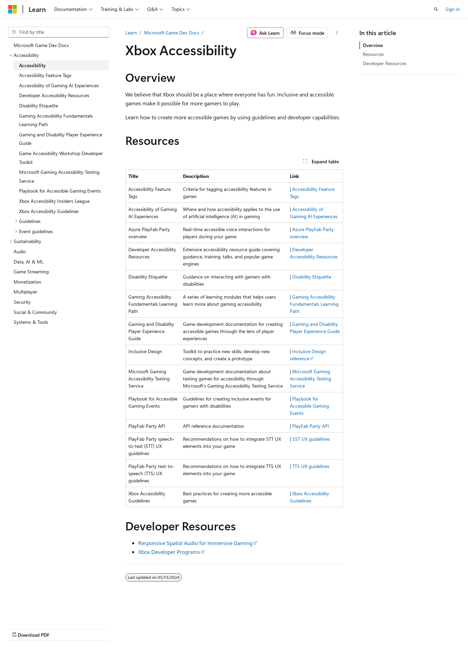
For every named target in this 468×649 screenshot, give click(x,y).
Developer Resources (384, 63)
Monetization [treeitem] (27, 281)
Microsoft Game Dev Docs (171, 32)
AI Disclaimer (21, 628)
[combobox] (58, 32)
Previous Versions (62, 628)
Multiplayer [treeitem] (25, 291)
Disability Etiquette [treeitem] (38, 105)
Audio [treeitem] (20, 251)
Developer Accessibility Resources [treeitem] (54, 95)
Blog (92, 628)
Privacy (148, 628)
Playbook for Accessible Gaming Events (309, 405)
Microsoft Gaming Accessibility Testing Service (310, 378)
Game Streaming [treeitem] (31, 271)
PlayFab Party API (310, 426)
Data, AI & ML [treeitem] (29, 261)
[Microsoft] (12, 9)
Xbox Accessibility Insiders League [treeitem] (54, 201)
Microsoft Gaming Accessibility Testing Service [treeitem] (59, 176)
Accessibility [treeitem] (32, 65)
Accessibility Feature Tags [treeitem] (45, 75)
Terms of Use (182, 628)
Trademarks (216, 628)
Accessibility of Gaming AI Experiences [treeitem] (59, 85)
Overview (373, 45)
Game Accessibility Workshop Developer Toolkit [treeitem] (61, 157)
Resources (373, 54)
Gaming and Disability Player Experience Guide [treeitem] (60, 139)
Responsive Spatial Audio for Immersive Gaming (195, 542)
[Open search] (436, 9)
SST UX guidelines (311, 439)
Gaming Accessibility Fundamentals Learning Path (314, 303)
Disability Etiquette (311, 276)
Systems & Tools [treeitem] (31, 322)
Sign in (453, 9)
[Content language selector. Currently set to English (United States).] (39, 611)
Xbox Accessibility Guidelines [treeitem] (49, 211)
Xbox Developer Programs (169, 551)
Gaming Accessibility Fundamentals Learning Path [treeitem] (56, 120)
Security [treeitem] (22, 302)
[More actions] (337, 32)
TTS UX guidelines (310, 466)
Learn (131, 32)
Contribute (122, 628)
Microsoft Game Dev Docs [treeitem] (41, 45)
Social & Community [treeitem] (35, 312)
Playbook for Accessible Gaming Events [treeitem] (60, 190)
